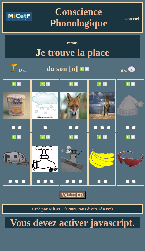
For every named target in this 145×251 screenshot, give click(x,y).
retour (72, 43)
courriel (132, 18)
